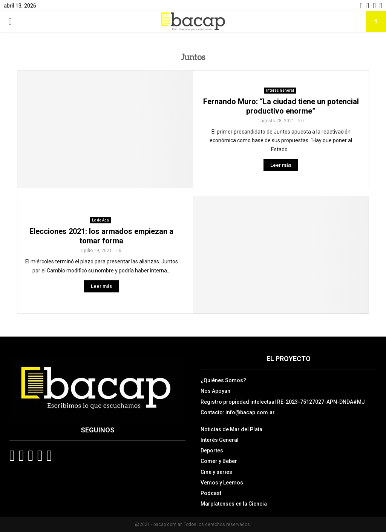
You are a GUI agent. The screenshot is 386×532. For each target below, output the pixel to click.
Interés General (280, 90)
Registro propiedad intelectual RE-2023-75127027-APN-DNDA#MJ (283, 402)
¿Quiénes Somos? (223, 380)
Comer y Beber (219, 461)
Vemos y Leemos (222, 483)
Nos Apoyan (215, 391)
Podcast (211, 493)
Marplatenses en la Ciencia (234, 504)
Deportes (212, 450)
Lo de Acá (100, 220)
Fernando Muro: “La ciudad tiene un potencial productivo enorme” (281, 106)
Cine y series (216, 472)
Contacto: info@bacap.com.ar (238, 412)
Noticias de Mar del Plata (231, 429)
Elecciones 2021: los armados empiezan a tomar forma (101, 236)
